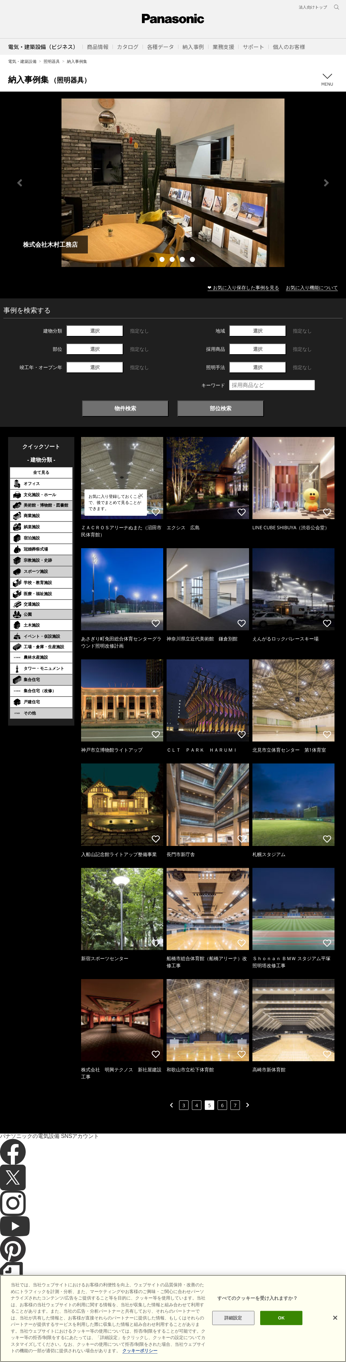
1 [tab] (152, 260)
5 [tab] (193, 260)
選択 (95, 330)
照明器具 (52, 61)
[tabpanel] (173, 182)
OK (281, 1330)
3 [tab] (173, 260)
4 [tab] (183, 260)
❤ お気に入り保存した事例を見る (243, 287)
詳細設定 (233, 1330)
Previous (19, 183)
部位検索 (220, 408)
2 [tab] (162, 260)
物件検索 (125, 408)
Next (326, 183)
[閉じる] (335, 1330)
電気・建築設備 (22, 61)
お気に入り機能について (312, 287)
